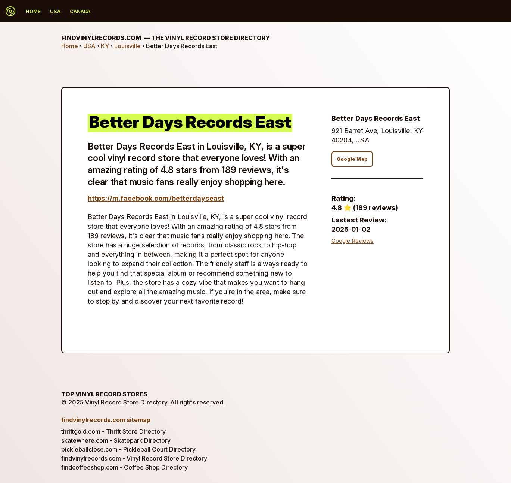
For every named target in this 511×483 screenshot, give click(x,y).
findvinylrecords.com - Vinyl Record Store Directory (134, 458)
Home (33, 11)
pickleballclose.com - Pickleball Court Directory (128, 449)
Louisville (127, 46)
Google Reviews (352, 240)
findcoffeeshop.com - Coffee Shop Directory (124, 467)
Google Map (352, 159)
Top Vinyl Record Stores (104, 394)
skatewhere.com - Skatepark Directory (116, 440)
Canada (80, 11)
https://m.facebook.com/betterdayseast (156, 198)
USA (55, 11)
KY (105, 46)
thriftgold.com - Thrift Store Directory (113, 431)
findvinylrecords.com (165, 38)
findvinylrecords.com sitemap (105, 420)
